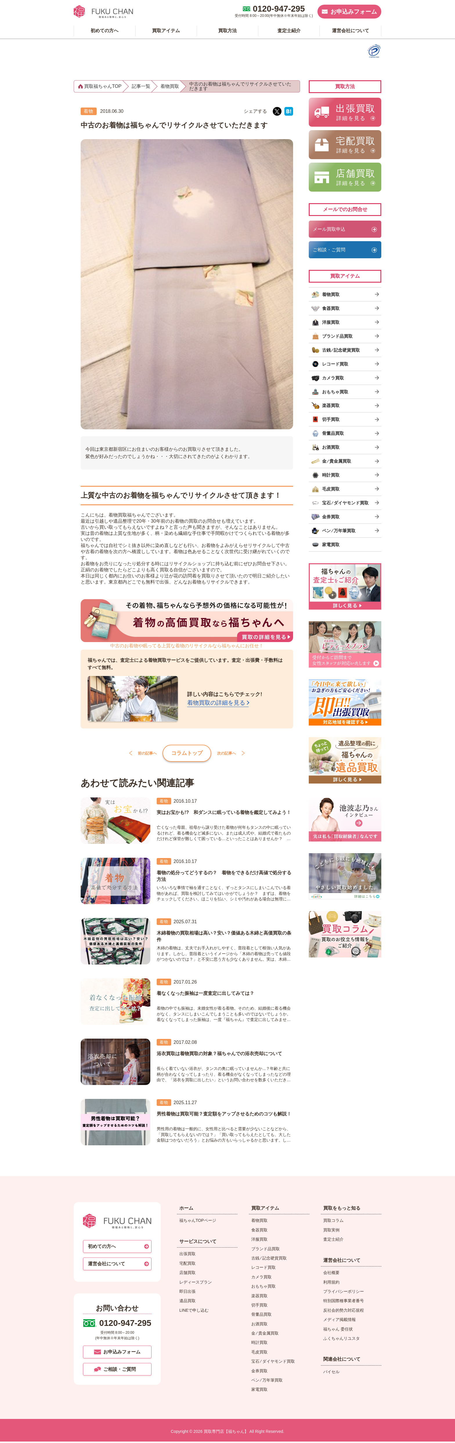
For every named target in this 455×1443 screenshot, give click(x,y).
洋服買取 (259, 1240)
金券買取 (259, 1372)
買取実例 (331, 1231)
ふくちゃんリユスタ (341, 1339)
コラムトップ (186, 753)
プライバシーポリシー (343, 1292)
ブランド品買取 (265, 1250)
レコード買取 (263, 1268)
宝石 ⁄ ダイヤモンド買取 (273, 1362)
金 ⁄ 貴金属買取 (265, 1334)
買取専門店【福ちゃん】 (225, 1432)
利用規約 (331, 1283)
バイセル (331, 1373)
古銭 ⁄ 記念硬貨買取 (269, 1259)
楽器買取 (259, 1297)
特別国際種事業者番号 (343, 1302)
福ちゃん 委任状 (338, 1330)
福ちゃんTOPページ (197, 1222)
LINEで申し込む (194, 1311)
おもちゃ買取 (263, 1287)
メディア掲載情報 (339, 1320)
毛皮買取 (259, 1353)
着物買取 (259, 1222)
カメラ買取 (261, 1278)
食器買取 (259, 1231)
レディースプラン (195, 1283)
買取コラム (333, 1222)
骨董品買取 (261, 1315)
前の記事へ (138, 753)
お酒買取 (259, 1325)
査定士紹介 (333, 1240)
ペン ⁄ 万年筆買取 (267, 1381)
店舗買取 (187, 1273)
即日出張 (187, 1292)
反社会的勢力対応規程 (343, 1311)
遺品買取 (187, 1302)
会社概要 (331, 1273)
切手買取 (259, 1306)
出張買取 (187, 1255)
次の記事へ (235, 753)
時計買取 (259, 1344)
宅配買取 (187, 1264)
